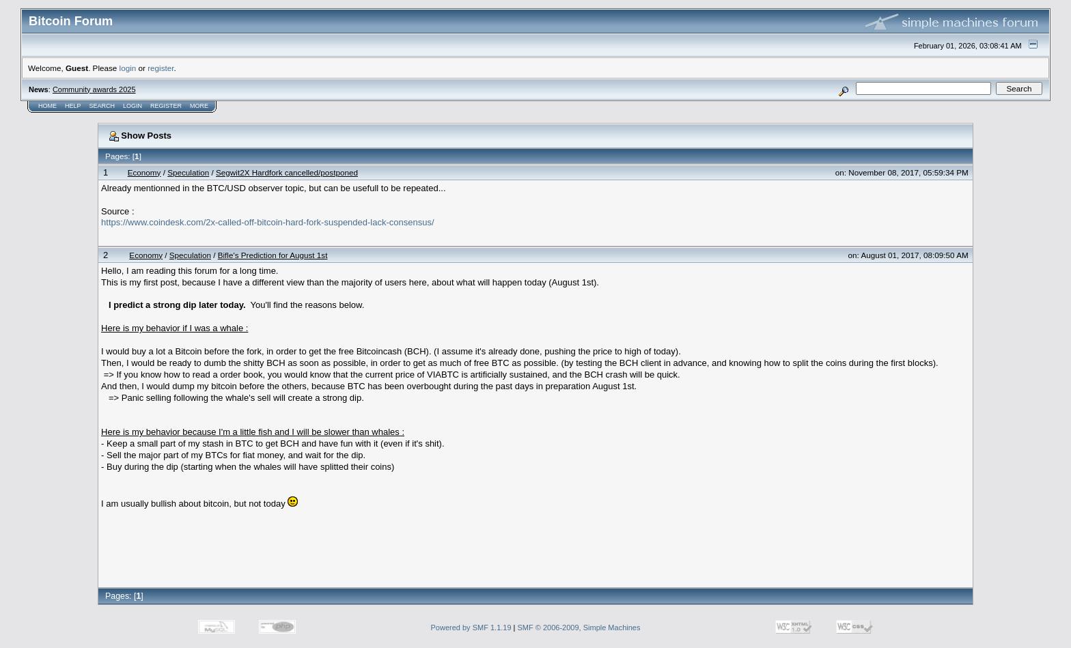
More (199, 105)
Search (102, 105)
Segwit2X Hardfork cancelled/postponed (287, 172)
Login (132, 105)
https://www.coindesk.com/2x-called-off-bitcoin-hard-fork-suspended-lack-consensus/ (267, 222)
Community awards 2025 (94, 89)
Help (73, 105)
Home (47, 105)
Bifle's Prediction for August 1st (273, 255)
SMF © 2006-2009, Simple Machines (579, 627)
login (128, 68)
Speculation (188, 172)
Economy (144, 172)
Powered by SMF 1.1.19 (471, 627)
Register (166, 105)
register (160, 68)
